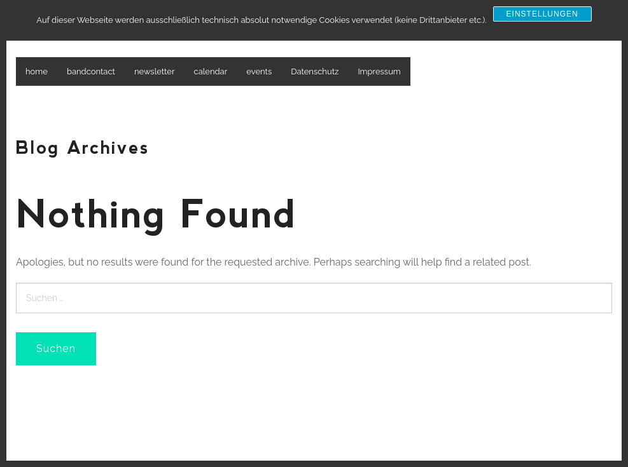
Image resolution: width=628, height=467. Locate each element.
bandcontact (91, 71)
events (259, 71)
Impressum (379, 71)
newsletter (154, 71)
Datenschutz (314, 71)
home (36, 71)
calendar (211, 71)
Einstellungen (542, 14)
